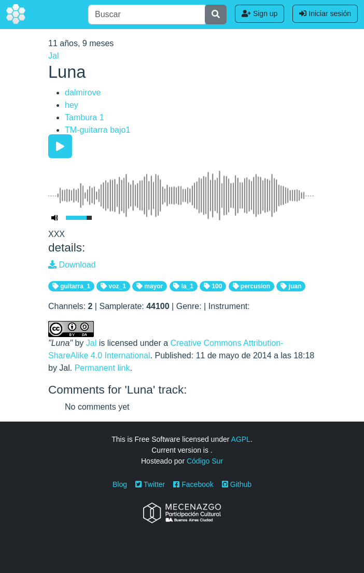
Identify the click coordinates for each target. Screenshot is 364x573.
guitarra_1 (71, 286)
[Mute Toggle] (55, 218)
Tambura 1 (84, 117)
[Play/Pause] (60, 146)
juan (291, 286)
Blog (120, 484)
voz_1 (113, 286)
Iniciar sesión (325, 13)
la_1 (183, 286)
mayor (149, 286)
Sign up (259, 13)
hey (71, 105)
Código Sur (205, 461)
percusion (252, 286)
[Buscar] (146, 14)
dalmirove (83, 92)
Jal (53, 55)
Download (72, 264)
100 (213, 286)
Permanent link (102, 368)
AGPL (240, 439)
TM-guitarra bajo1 (97, 129)
